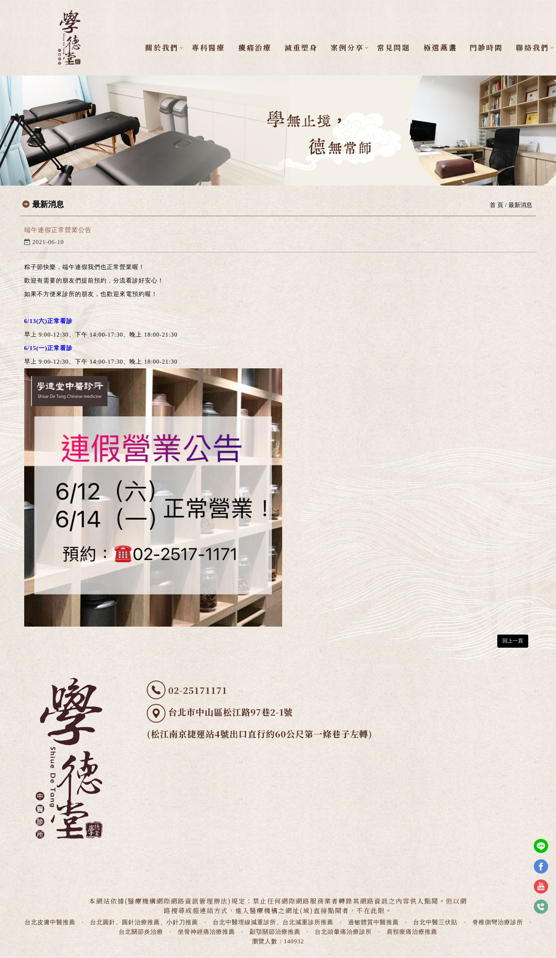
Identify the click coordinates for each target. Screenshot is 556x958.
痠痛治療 (254, 47)
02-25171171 (197, 690)
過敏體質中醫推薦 (373, 922)
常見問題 (393, 47)
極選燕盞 (440, 47)
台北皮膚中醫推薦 (50, 922)
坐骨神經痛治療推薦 (206, 932)
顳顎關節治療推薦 (275, 932)
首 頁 (496, 205)
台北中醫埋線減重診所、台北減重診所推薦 (273, 922)
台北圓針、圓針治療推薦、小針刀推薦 (144, 922)
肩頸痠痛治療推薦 (412, 932)
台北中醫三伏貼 (435, 922)
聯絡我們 (533, 47)
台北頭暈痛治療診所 (343, 932)
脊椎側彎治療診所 (497, 922)
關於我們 (162, 47)
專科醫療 (208, 47)
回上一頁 (512, 641)
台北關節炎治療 (141, 932)
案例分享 (347, 47)
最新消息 (520, 205)
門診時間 (486, 47)
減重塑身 (301, 47)
